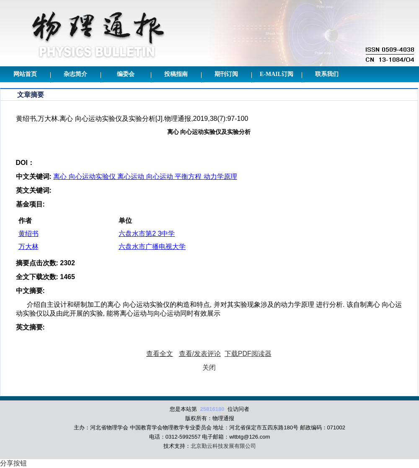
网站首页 (25, 74)
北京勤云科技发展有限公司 (223, 446)
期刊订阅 (226, 74)
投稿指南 (176, 74)
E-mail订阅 (276, 74)
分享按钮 (13, 463)
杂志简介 (75, 74)
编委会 (125, 74)
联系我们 (327, 74)
